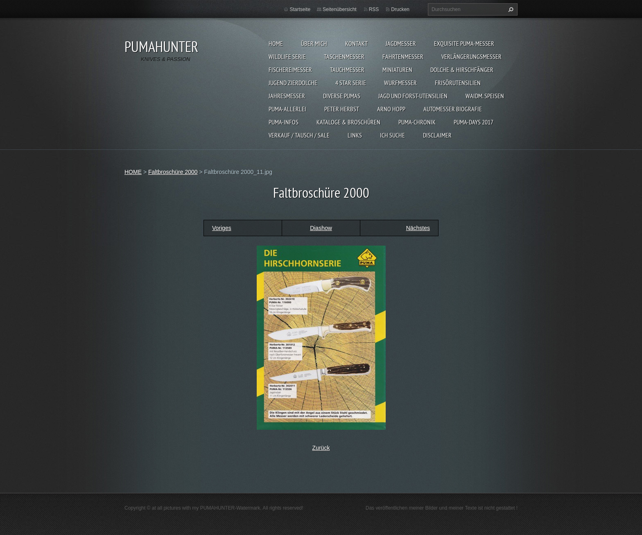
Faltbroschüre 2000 (173, 172)
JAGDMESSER (401, 43)
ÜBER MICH (314, 43)
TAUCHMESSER (347, 69)
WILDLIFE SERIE (287, 56)
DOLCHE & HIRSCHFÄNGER (461, 69)
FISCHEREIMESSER (290, 69)
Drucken (400, 9)
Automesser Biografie (452, 109)
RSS (374, 9)
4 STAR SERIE (350, 83)
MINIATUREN (397, 69)
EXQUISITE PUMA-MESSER (464, 43)
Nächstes (418, 228)
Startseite (299, 9)
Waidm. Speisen (485, 96)
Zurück (321, 448)
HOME (276, 43)
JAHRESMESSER (287, 96)
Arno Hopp (391, 109)
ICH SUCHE (392, 135)
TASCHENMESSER (344, 56)
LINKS (355, 135)
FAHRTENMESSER (402, 56)
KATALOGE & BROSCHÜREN (348, 122)
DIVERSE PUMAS (341, 96)
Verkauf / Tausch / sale (299, 135)
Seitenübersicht (340, 9)
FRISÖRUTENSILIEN (458, 83)
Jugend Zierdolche (293, 83)
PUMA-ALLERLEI (287, 109)
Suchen (510, 9)
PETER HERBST (341, 109)
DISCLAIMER (437, 135)
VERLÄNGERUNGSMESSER (471, 56)
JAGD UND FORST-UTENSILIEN (413, 96)
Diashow (321, 228)
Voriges (221, 228)
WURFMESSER (400, 83)
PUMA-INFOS (283, 122)
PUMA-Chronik (417, 122)
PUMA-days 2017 (473, 122)
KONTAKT (356, 43)
